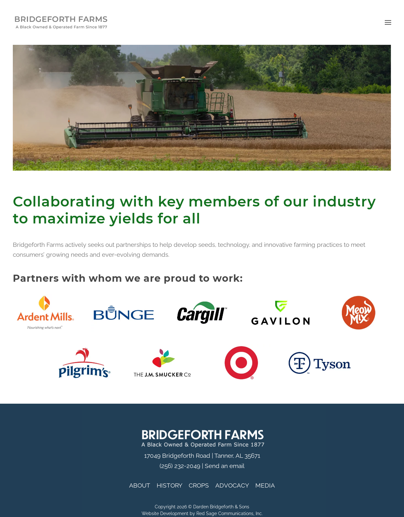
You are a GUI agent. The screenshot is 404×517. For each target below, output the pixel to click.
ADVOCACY (232, 485)
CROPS (199, 485)
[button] (388, 22)
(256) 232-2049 (180, 466)
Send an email (224, 466)
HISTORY (169, 485)
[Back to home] (61, 22)
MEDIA (265, 485)
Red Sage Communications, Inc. (229, 513)
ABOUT (139, 485)
